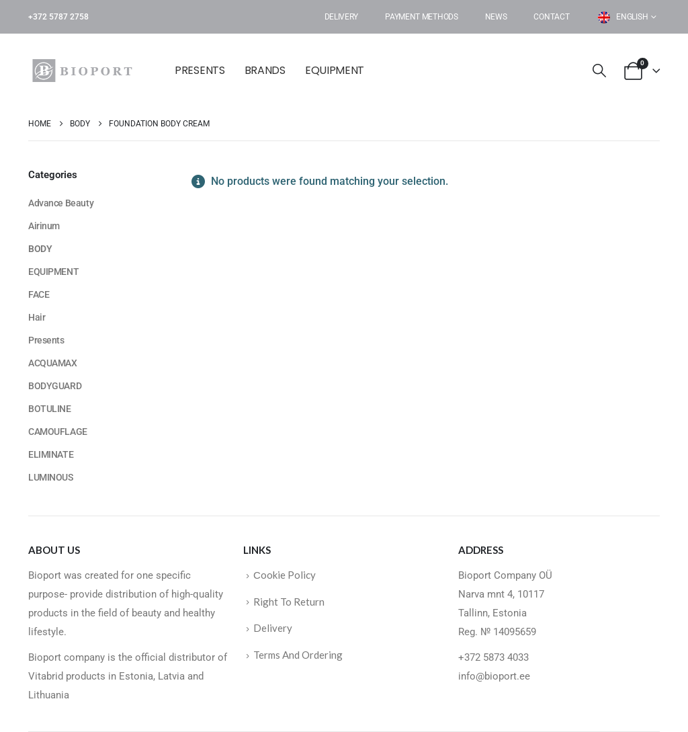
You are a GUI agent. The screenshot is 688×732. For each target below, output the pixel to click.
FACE (38, 294)
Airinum (44, 225)
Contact (551, 17)
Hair (36, 317)
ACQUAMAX (52, 363)
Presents (200, 70)
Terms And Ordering (298, 655)
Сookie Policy (284, 575)
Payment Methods (421, 17)
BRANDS (265, 70)
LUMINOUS (50, 477)
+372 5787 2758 (58, 17)
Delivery (342, 17)
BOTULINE (49, 408)
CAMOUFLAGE (57, 431)
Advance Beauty (60, 203)
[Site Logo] (85, 70)
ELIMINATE (50, 454)
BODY (40, 248)
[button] (599, 71)
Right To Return (289, 602)
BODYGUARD (54, 385)
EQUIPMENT (334, 70)
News (496, 17)
